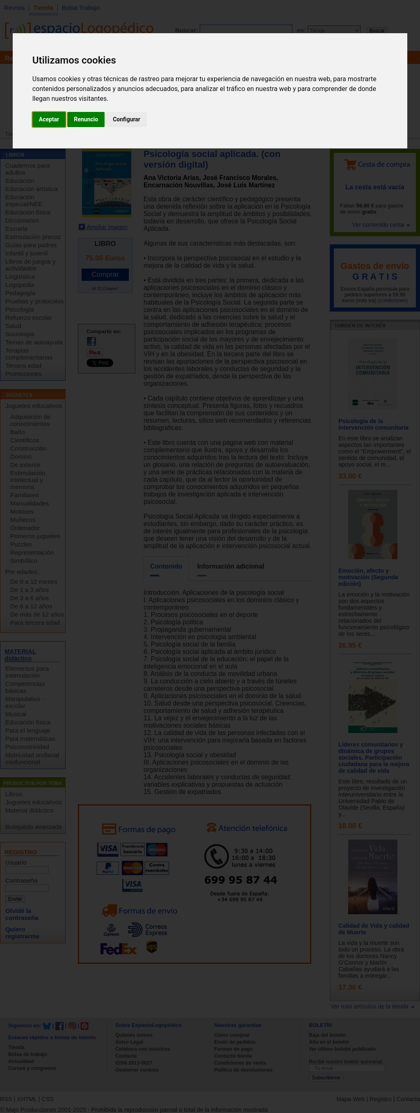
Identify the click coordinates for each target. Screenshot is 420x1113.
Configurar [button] (126, 119)
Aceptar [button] (49, 119)
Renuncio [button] (86, 119)
